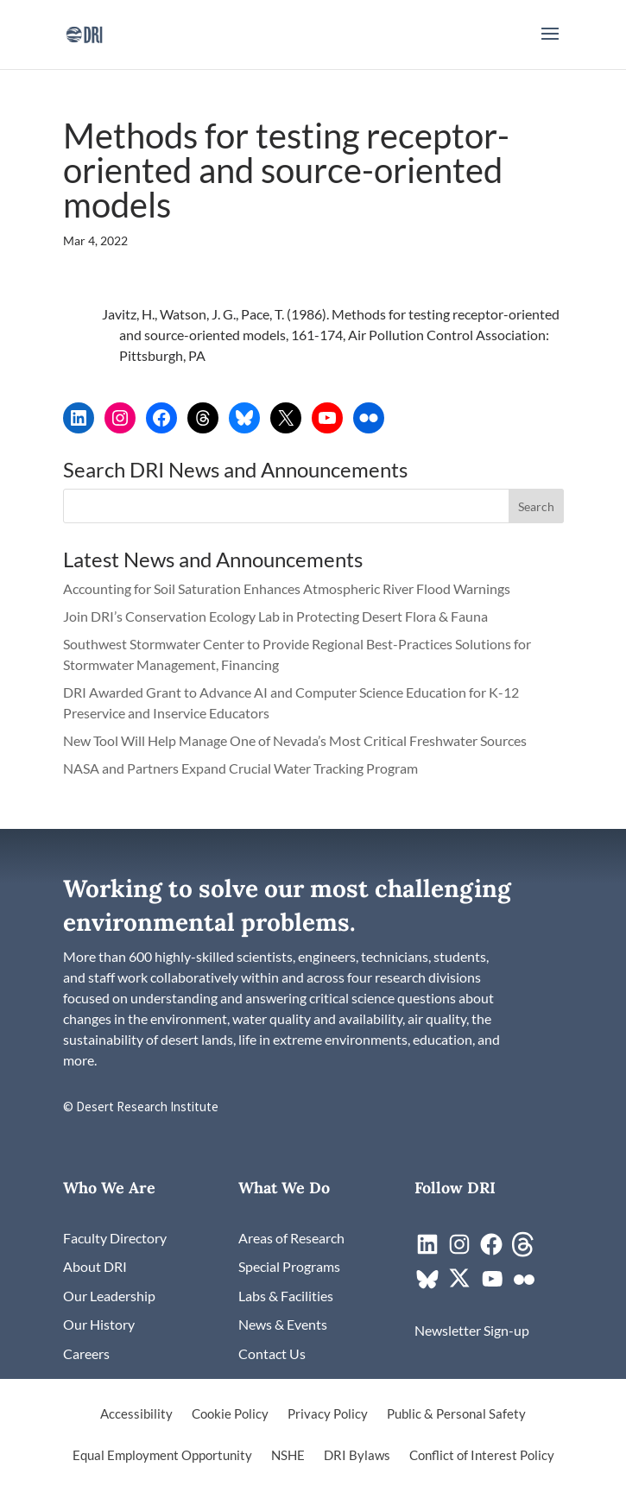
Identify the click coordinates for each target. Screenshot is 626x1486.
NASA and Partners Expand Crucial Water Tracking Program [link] (240, 768)
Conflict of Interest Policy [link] (481, 1456)
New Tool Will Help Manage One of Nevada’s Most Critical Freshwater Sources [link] (296, 740)
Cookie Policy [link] (230, 1414)
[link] (84, 32)
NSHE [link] (288, 1456)
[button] (550, 45)
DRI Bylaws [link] (357, 1456)
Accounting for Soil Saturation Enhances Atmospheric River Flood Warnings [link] (286, 588)
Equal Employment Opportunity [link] (162, 1456)
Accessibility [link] (136, 1414)
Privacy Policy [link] (328, 1414)
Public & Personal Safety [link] (456, 1414)
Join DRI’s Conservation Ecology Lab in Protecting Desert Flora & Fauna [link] (275, 616)
